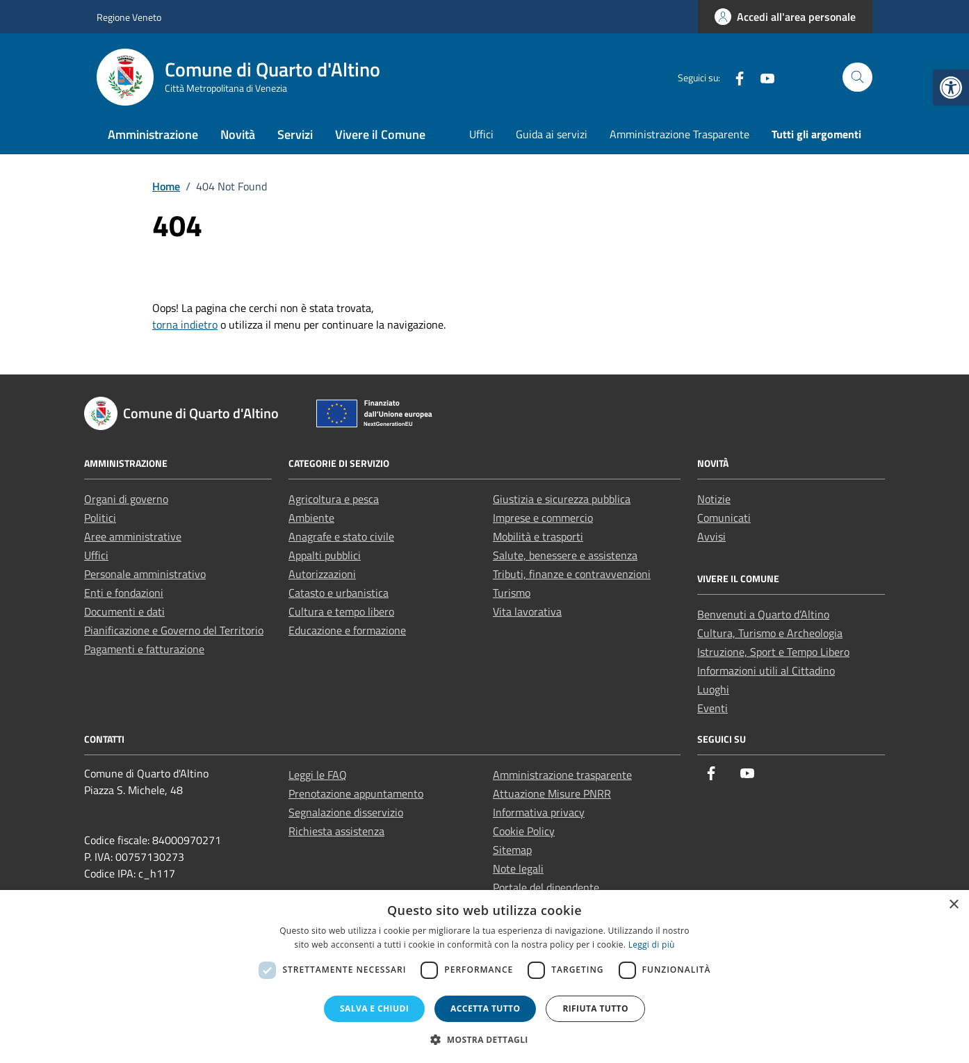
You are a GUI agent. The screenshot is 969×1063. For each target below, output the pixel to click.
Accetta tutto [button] (485, 1008)
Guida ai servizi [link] (551, 134)
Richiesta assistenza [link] (336, 831)
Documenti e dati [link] (124, 611)
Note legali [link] (518, 868)
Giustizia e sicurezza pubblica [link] (561, 499)
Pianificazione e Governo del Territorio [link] (173, 630)
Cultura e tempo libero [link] (341, 611)
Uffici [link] (481, 134)
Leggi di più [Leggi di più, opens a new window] (651, 944)
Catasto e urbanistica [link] (338, 592)
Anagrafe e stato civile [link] (341, 536)
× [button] (953, 905)
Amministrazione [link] (153, 134)
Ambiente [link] (311, 517)
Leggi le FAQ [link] (317, 774)
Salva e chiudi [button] (374, 1008)
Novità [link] (237, 134)
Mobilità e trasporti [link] (538, 536)
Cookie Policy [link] (524, 831)
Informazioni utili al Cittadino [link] (766, 670)
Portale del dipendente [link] (546, 887)
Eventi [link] (712, 708)
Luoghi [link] (713, 689)
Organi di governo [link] (126, 499)
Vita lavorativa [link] (527, 611)
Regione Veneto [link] (129, 17)
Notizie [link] (714, 499)
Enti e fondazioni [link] (123, 592)
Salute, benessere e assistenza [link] (565, 555)
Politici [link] (100, 517)
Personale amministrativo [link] (145, 574)
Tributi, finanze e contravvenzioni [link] (572, 574)
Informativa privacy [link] (539, 812)
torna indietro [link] (185, 324)
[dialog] (484, 976)
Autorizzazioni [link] (322, 574)
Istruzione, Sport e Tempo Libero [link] (773, 651)
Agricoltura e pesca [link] (333, 499)
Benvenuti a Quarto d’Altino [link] (763, 614)
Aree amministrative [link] (132, 536)
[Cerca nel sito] (857, 77)
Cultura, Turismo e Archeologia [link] (769, 633)
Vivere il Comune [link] (380, 134)
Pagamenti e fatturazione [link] (144, 649)
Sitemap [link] (512, 849)
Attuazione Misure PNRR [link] (552, 793)
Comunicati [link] (724, 517)
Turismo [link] (511, 592)
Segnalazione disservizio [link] (345, 812)
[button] (484, 1039)
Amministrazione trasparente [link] (562, 774)
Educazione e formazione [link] (347, 630)
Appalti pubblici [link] (324, 555)
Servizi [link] (295, 134)
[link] (951, 87)
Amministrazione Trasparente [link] (679, 134)
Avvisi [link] (711, 536)
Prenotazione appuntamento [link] (355, 793)
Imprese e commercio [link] (543, 517)
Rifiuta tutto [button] (595, 1008)
